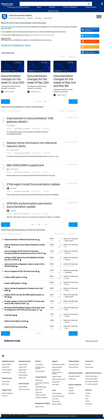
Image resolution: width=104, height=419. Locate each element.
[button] (89, 4)
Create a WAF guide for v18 (14, 283)
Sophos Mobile (6, 372)
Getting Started (90, 7)
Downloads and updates (58, 364)
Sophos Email (6, 381)
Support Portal (53, 11)
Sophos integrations (7, 393)
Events (87, 396)
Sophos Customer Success (57, 373)
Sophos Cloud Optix (24, 389)
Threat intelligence (57, 393)
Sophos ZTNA (22, 367)
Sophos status (56, 382)
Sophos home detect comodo (15, 321)
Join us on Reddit (89, 41)
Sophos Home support (91, 376)
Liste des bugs (9, 315)
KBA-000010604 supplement (25, 165)
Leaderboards (47, 18)
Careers (87, 401)
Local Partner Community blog (42, 383)
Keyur (66, 309)
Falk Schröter (14, 169)
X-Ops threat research (58, 396)
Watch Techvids (88, 52)
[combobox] (53, 4)
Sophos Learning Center (58, 379)
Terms (11, 414)
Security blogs (56, 401)
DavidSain (13, 188)
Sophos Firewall (23, 364)
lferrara (67, 278)
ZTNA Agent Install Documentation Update (33, 184)
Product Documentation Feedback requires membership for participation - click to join (52, 416)
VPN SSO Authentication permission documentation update (29, 205)
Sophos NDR (22, 377)
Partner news (39, 389)
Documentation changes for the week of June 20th (12, 79)
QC (66, 246)
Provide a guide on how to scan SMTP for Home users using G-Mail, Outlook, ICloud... (24, 302)
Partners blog (39, 380)
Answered (2, 239)
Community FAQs (73, 367)
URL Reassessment (89, 47)
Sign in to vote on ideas (3, 118)
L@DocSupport (69, 296)
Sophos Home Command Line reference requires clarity (32, 144)
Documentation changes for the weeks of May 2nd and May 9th (64, 81)
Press (86, 398)
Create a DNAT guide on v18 (14, 277)
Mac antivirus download (91, 381)
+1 (39, 310)
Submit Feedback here (16, 45)
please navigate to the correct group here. (42, 35)
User (102, 3)
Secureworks (88, 404)
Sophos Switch (23, 370)
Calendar (71, 390)
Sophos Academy (56, 404)
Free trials (88, 364)
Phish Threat (5, 384)
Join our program (40, 371)
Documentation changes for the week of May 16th (38, 79)
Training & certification (41, 397)
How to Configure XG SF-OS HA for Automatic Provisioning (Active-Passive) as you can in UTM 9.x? (24, 252)
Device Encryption (7, 370)
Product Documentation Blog (17, 18)
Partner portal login (40, 395)
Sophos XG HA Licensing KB (14, 327)
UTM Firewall (22, 372)
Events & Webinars (70, 7)
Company (87, 393)
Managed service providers (40, 367)
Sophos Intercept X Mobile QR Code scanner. (21, 240)
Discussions (38, 18)
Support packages (57, 367)
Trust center (55, 399)
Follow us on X (88, 36)
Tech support (55, 384)
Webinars (71, 388)
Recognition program (74, 376)
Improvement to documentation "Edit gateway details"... (30, 120)
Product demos (89, 367)
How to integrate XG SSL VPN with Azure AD (20, 271)
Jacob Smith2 (14, 150)
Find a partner (39, 364)
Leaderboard (72, 379)
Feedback (30, 18)
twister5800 (68, 272)
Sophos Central (23, 387)
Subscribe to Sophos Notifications (90, 29)
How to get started (74, 364)
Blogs (39, 7)
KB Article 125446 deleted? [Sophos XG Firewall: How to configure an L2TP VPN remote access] (24, 309)
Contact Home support (91, 379)
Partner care (38, 392)
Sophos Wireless (23, 375)
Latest (70, 239)
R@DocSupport (9, 91)
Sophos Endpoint (6, 364)
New (98, 16)
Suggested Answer (2, 264)
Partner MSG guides (40, 387)
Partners (52, 7)
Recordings (72, 393)
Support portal (56, 370)
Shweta (67, 316)
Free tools (4, 396)
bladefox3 (67, 253)
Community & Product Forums (18, 7)
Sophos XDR (5, 367)
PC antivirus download (91, 384)
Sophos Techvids (56, 376)
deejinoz (12, 125)
